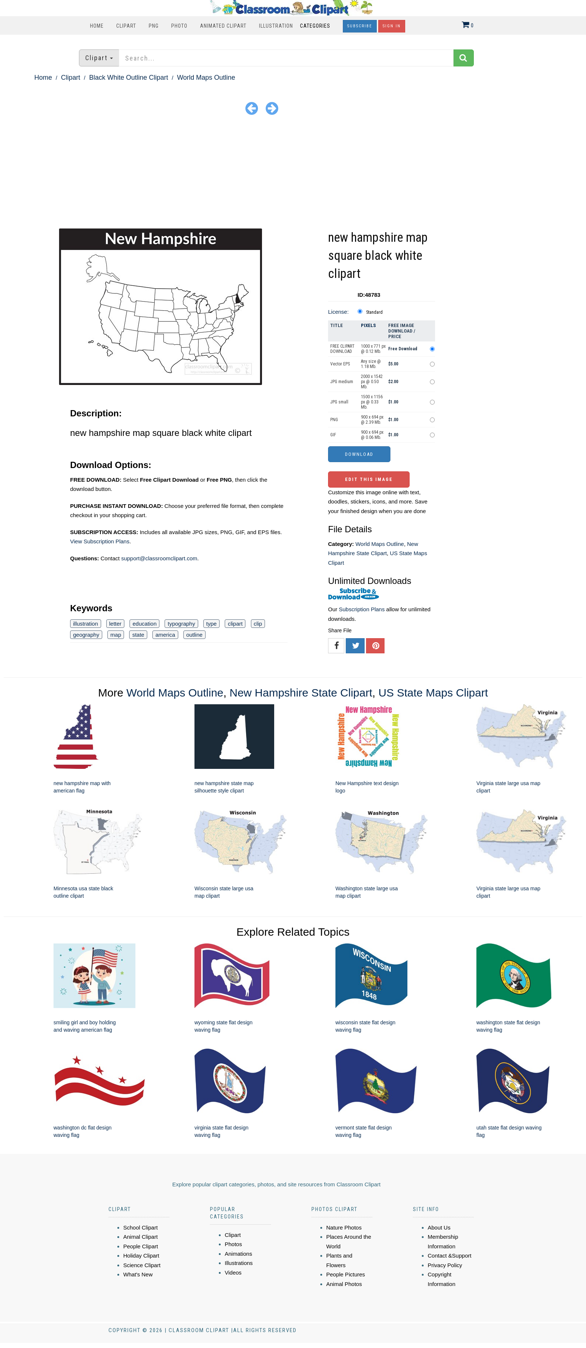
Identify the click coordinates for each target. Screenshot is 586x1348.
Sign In (392, 26)
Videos (233, 1272)
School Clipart (140, 1227)
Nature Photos (344, 1227)
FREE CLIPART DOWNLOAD (342, 349)
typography (181, 623)
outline (194, 635)
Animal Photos (344, 1284)
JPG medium (341, 381)
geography (86, 635)
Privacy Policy (445, 1265)
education (144, 623)
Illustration (276, 26)
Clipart (126, 26)
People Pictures (345, 1274)
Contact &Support (449, 1255)
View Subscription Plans (100, 541)
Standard (374, 312)
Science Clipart (142, 1265)
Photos (233, 1244)
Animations (238, 1254)
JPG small (339, 402)
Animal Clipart (140, 1237)
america (165, 635)
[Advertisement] (293, 173)
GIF (333, 434)
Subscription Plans (362, 609)
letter (115, 623)
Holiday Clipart (141, 1255)
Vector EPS (340, 364)
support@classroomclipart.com (159, 558)
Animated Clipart (223, 26)
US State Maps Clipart (433, 693)
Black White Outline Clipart (128, 77)
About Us (439, 1227)
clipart (235, 623)
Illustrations (239, 1263)
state (138, 635)
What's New (138, 1274)
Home (97, 26)
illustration (85, 623)
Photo (179, 26)
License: (338, 312)
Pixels (368, 325)
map (115, 635)
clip (258, 623)
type (211, 623)
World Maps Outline (206, 77)
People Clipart (140, 1246)
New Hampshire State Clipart (301, 693)
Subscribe (359, 26)
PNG (154, 26)
